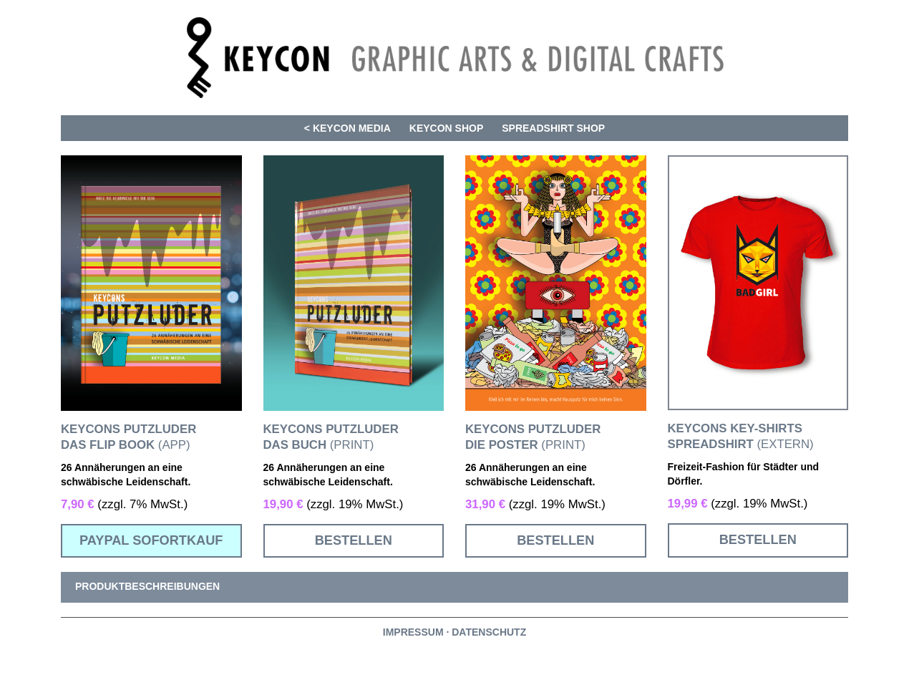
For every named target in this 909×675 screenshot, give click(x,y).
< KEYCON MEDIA (347, 128)
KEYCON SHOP (446, 128)
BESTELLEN (353, 540)
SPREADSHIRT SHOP (553, 128)
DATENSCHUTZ (489, 632)
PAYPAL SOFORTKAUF (151, 540)
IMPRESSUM (413, 632)
